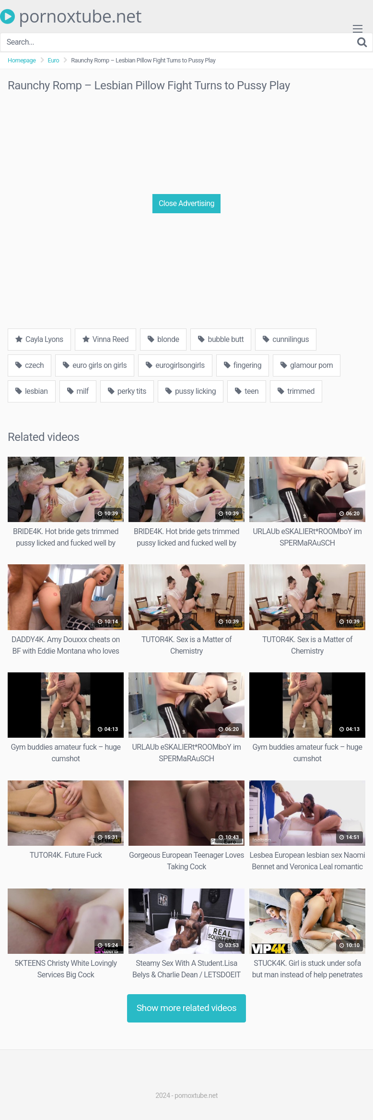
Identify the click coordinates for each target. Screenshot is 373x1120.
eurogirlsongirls (175, 365)
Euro (53, 60)
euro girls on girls (95, 365)
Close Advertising (186, 203)
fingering (242, 365)
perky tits (127, 391)
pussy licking (190, 391)
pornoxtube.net (70, 16)
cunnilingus (286, 339)
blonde (163, 339)
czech (29, 365)
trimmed (296, 391)
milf (78, 391)
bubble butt (221, 339)
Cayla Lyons (39, 339)
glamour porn (306, 365)
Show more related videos (187, 1007)
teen (246, 391)
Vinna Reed (105, 339)
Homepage (22, 60)
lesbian (31, 391)
